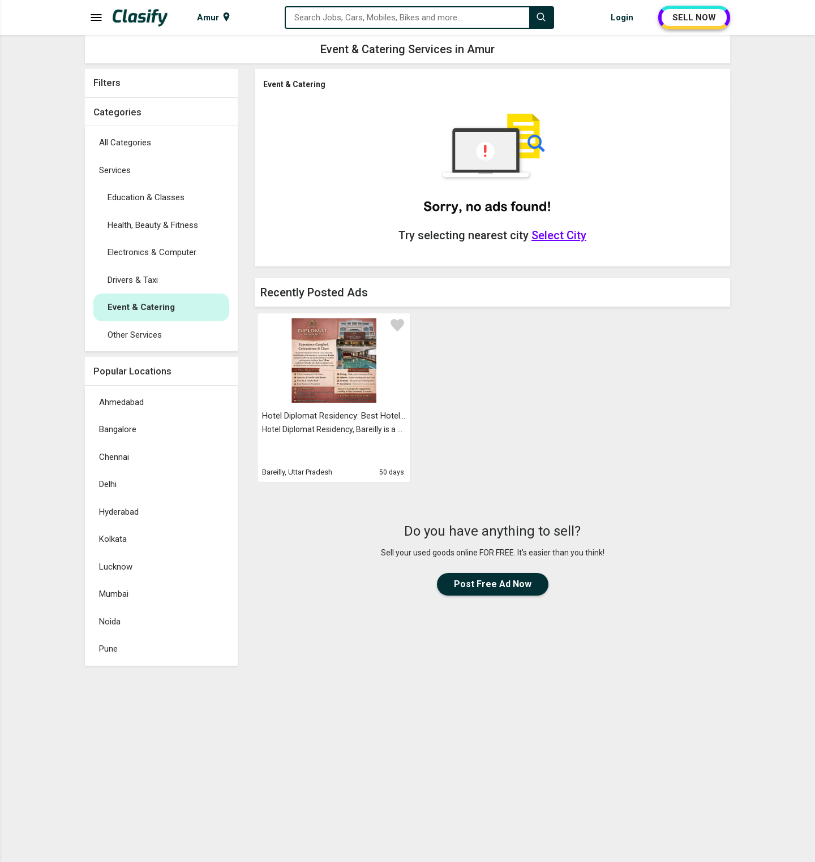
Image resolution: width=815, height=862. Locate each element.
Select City (558, 235)
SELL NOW (694, 17)
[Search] (541, 17)
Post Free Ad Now (492, 584)
